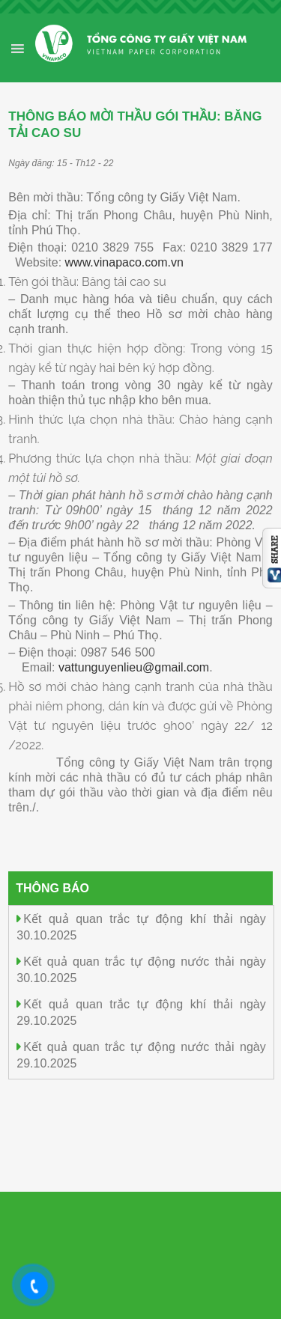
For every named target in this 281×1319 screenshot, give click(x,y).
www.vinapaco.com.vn (124, 262)
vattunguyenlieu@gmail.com (133, 667)
